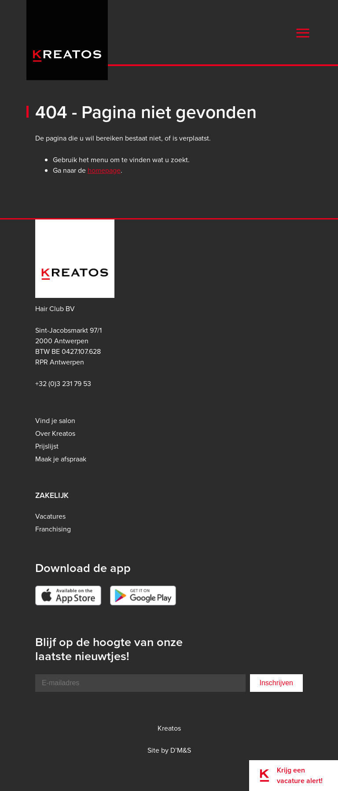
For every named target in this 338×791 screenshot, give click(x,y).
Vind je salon (55, 421)
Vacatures (50, 516)
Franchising (53, 529)
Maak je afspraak (60, 459)
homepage (104, 170)
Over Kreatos (55, 433)
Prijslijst (47, 446)
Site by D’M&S (169, 750)
